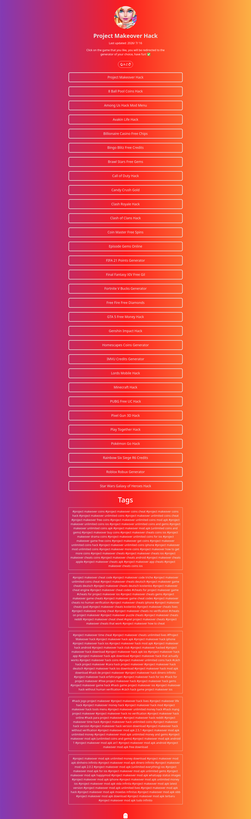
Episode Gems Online (125, 246)
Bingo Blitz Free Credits (125, 147)
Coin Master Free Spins (125, 232)
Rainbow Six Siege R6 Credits (125, 457)
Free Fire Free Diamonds (126, 302)
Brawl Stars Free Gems (125, 161)
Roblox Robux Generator (125, 471)
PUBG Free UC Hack (125, 401)
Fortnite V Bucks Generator (125, 288)
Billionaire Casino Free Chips (125, 133)
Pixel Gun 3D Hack (125, 415)
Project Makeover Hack (125, 77)
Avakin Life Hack (125, 119)
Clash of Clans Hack (125, 218)
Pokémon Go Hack (125, 443)
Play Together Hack (126, 429)
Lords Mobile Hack (125, 373)
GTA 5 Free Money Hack (125, 316)
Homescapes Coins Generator (125, 345)
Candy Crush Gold (125, 190)
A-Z (125, 64)
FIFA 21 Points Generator (125, 260)
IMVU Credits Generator (125, 359)
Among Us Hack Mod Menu (125, 105)
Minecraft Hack (125, 387)
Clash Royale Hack (125, 204)
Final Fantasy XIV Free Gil (125, 274)
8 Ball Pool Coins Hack (125, 91)
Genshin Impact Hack (125, 330)
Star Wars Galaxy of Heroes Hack (125, 486)
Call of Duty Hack (125, 175)
